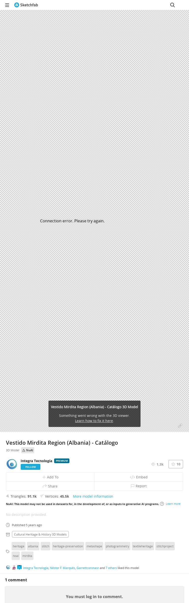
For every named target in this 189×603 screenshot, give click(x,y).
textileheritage (143, 546)
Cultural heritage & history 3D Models (40, 534)
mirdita (27, 556)
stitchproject (165, 546)
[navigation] (7, 5)
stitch (45, 546)
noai (16, 556)
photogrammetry (117, 546)
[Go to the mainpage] (26, 4)
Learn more (170, 504)
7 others (111, 568)
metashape (94, 546)
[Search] (172, 5)
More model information (93, 496)
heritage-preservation (68, 546)
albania (33, 546)
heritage (18, 546)
